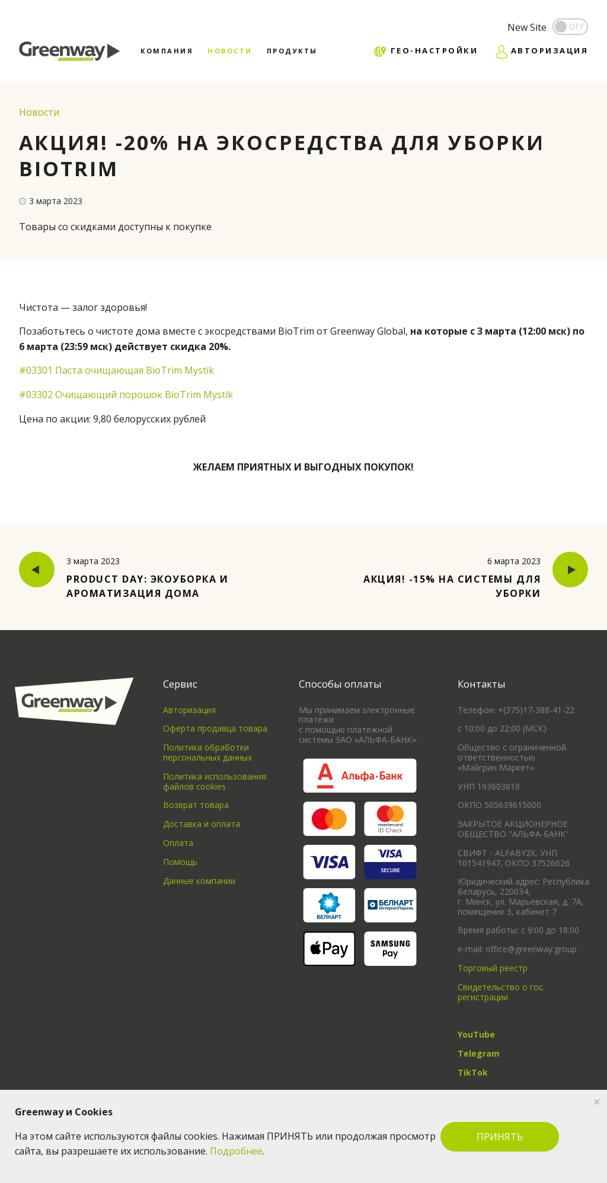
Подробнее (236, 1150)
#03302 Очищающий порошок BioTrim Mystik (126, 394)
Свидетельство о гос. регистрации (501, 992)
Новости (230, 50)
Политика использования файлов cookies (214, 781)
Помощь (180, 861)
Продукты (292, 50)
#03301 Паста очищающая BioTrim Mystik (116, 370)
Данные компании (199, 880)
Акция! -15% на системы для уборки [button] (469, 577)
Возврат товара (196, 804)
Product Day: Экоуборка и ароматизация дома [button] (137, 577)
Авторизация (189, 709)
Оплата (178, 842)
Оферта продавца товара (215, 728)
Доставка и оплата (201, 823)
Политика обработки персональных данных (207, 752)
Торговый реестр (493, 968)
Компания (166, 50)
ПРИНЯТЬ (500, 1136)
